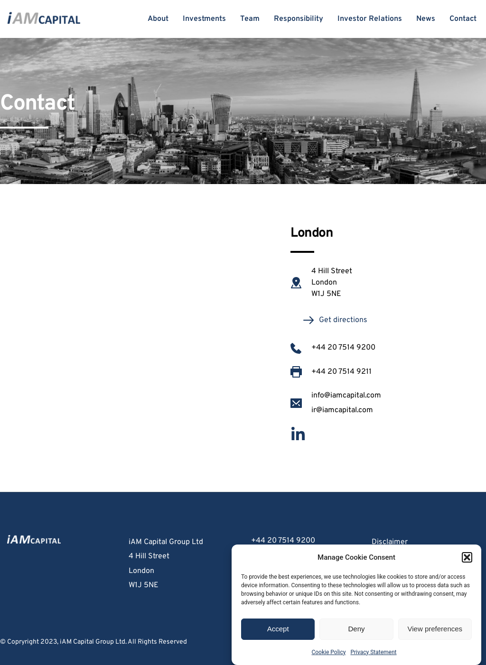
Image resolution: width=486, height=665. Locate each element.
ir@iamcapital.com (342, 410)
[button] (467, 557)
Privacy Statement (373, 652)
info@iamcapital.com (347, 395)
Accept (278, 629)
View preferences (435, 629)
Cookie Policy (328, 652)
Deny (356, 629)
